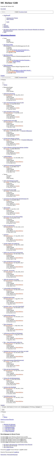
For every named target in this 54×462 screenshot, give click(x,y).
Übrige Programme (7, 65)
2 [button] (3, 83)
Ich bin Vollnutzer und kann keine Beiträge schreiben (15, 147)
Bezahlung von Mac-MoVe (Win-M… (22, 70)
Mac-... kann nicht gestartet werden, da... (12, 342)
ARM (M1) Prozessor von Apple (11, 279)
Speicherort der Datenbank (9, 387)
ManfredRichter (12, 51)
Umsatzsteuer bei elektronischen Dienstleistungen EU (16, 198)
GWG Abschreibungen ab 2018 (10, 180)
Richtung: (36, 407)
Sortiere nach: (22, 407)
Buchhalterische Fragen (9, 297)
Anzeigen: (8, 407)
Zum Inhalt (3, 8)
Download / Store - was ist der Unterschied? (13, 306)
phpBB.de (16, 452)
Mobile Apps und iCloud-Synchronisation (13, 252)
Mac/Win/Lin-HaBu (8, 44)
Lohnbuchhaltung (7, 156)
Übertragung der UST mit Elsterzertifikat (13, 216)
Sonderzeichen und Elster (9, 315)
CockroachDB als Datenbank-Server (11, 288)
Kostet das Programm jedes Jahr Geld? (12, 129)
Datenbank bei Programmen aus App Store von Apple (15, 351)
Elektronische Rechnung (9, 93)
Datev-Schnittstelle (7, 324)
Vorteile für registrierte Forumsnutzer (12, 165)
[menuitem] (12, 18)
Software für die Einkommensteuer (11, 378)
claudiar (10, 61)
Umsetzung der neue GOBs (9, 189)
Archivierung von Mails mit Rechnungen (13, 333)
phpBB (8, 449)
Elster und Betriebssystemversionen (11, 261)
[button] (5, 84)
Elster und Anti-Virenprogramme (11, 369)
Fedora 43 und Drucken (9, 225)
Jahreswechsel (6, 207)
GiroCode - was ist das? (9, 270)
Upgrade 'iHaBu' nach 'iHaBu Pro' (11, 243)
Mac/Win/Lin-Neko (8, 55)
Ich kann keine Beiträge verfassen (11, 138)
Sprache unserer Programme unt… (22, 50)
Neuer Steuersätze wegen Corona (11, 111)
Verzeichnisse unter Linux (9, 396)
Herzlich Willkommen (26, 130)
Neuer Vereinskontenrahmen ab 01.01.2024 (13, 102)
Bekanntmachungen (8, 35)
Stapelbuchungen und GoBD (10, 120)
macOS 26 (5, 234)
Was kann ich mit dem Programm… (22, 60)
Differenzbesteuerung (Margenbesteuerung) (13, 360)
